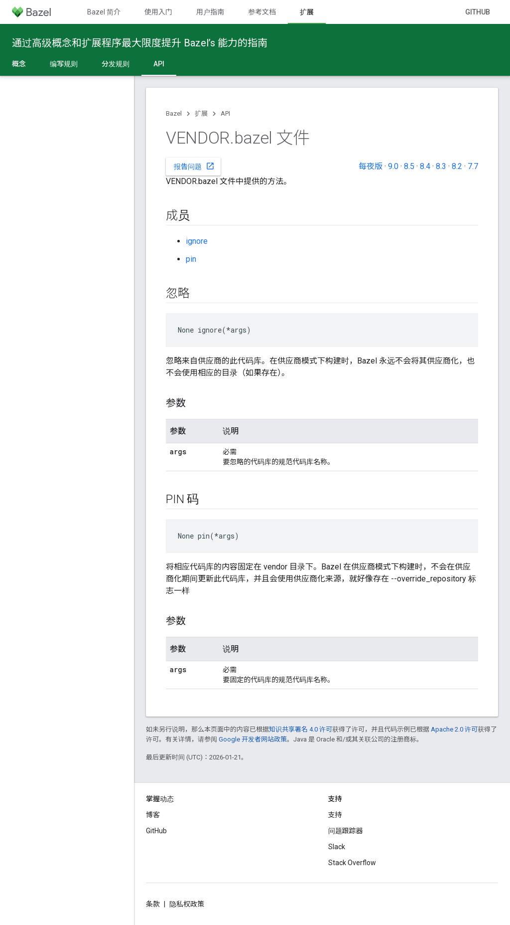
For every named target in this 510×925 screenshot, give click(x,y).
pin (191, 259)
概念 (19, 64)
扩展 (201, 113)
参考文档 (262, 12)
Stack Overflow (352, 863)
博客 (153, 815)
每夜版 (370, 166)
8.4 (425, 166)
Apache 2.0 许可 (454, 729)
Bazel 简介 (104, 12)
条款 (153, 904)
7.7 (473, 166)
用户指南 (210, 12)
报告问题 (194, 166)
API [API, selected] (158, 64)
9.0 (393, 166)
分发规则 (115, 64)
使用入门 (158, 12)
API (225, 113)
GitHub (477, 12)
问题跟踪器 (345, 831)
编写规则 (64, 64)
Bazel (174, 113)
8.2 (457, 166)
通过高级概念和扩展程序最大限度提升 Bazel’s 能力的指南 (139, 43)
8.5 (409, 166)
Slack (336, 847)
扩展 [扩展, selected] (307, 12)
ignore (197, 241)
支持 (335, 815)
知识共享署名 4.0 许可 (300, 729)
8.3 (441, 166)
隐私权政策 (186, 904)
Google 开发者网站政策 (253, 739)
